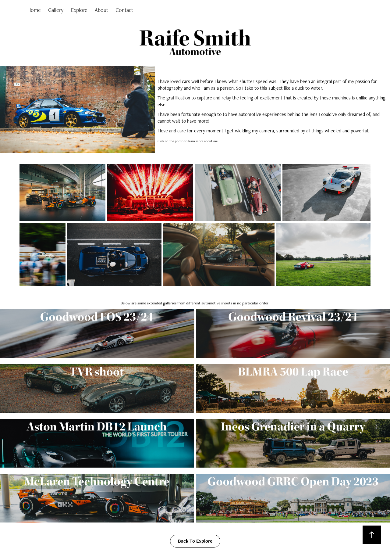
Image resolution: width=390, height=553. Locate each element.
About (101, 9)
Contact (124, 9)
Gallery (55, 9)
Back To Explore (195, 541)
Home (34, 9)
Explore (79, 9)
